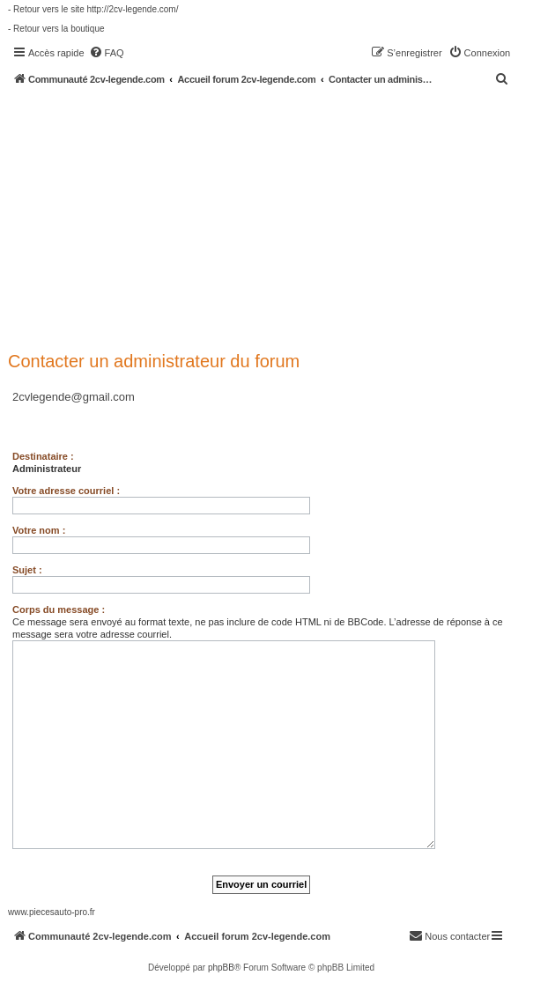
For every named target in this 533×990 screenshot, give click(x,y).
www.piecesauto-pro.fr (51, 912)
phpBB (221, 967)
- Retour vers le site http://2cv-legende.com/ (93, 9)
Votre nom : (38, 530)
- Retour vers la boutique (56, 28)
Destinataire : (43, 456)
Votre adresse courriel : (66, 490)
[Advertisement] (270, 217)
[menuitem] (106, 52)
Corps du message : (58, 609)
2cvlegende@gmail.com (73, 396)
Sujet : (27, 570)
